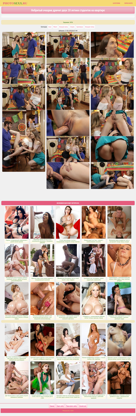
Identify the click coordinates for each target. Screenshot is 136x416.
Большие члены (89, 27)
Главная (52, 406)
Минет (55, 27)
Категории (116, 3)
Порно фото (128, 3)
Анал (49, 27)
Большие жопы (63, 27)
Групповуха (80, 27)
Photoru (15, 3)
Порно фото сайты (71, 406)
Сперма (72, 27)
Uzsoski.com (82, 406)
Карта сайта (60, 406)
